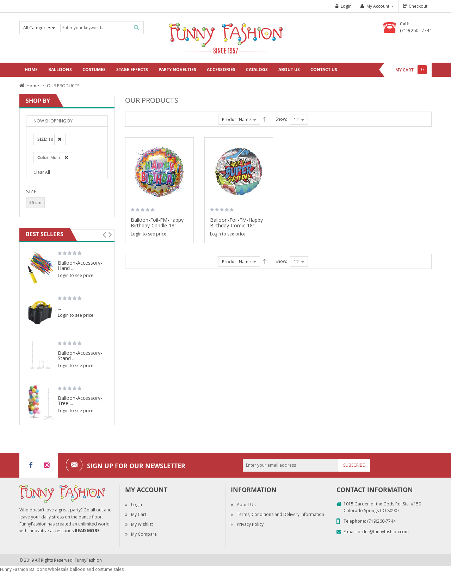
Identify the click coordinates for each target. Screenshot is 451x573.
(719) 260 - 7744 (416, 30)
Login (346, 6)
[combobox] (101, 27)
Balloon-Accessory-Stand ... (80, 355)
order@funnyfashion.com (383, 532)
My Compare (144, 534)
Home (32, 85)
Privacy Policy (250, 524)
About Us (246, 505)
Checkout (418, 6)
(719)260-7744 (381, 521)
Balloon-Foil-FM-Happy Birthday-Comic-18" (236, 222)
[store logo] (225, 37)
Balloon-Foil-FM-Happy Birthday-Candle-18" (157, 222)
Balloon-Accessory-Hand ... (80, 265)
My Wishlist (142, 524)
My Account (377, 6)
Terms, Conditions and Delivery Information (280, 514)
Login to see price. (149, 234)
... (59, 307)
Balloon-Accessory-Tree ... (80, 400)
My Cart (138, 514)
